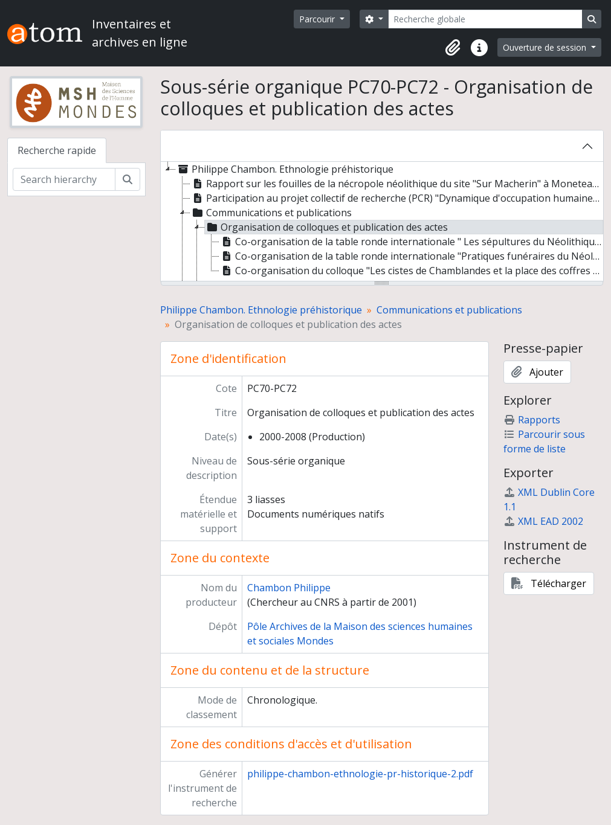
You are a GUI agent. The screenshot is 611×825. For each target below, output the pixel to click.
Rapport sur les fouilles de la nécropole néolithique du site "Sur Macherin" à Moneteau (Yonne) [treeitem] (396, 183)
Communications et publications (449, 309)
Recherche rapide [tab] (57, 150)
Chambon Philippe (289, 587)
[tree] (382, 222)
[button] (452, 47)
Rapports (531, 419)
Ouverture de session (546, 47)
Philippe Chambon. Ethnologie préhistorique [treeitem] (284, 169)
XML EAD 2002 (543, 521)
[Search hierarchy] (64, 179)
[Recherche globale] (485, 19)
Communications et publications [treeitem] (271, 212)
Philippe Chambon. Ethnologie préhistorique (261, 309)
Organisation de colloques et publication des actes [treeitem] (326, 227)
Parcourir (318, 19)
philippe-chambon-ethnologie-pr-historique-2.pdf (360, 773)
